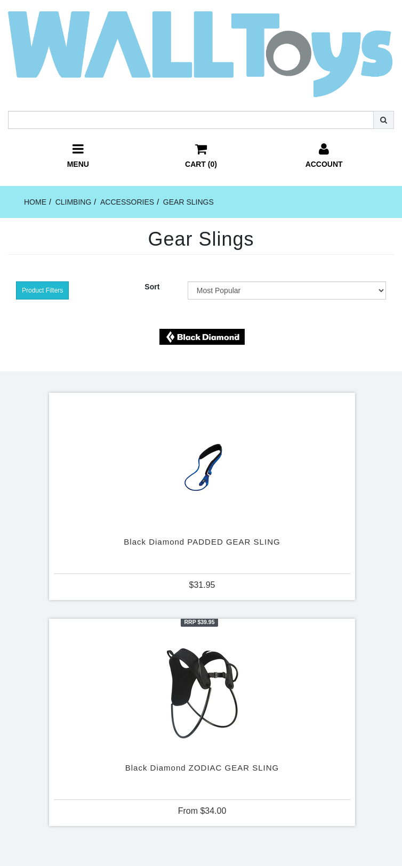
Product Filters (42, 290)
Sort (151, 286)
